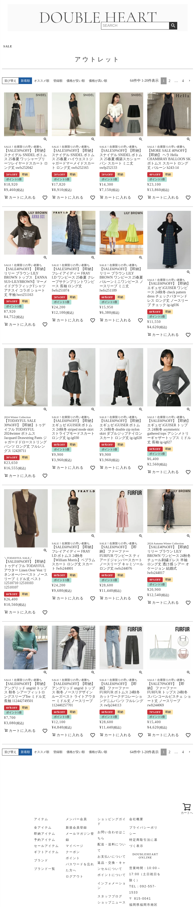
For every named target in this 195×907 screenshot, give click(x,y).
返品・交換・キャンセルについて (112, 866)
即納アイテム (44, 833)
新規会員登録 (76, 827)
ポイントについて (112, 875)
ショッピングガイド (112, 821)
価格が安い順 (76, 81)
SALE (7, 46)
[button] (189, 81)
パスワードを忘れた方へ (80, 867)
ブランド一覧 (44, 869)
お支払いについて (112, 856)
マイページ (75, 846)
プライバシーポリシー (143, 830)
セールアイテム (46, 846)
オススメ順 (41, 81)
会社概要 (136, 819)
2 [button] (169, 81)
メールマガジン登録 (80, 837)
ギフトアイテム (46, 852)
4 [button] (183, 81)
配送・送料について (112, 847)
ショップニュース (112, 902)
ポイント (73, 858)
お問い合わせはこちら (112, 835)
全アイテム (43, 827)
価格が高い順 (98, 81)
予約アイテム (44, 840)
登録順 (57, 81)
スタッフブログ (110, 896)
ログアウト (75, 876)
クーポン (73, 852)
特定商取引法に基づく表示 (143, 843)
